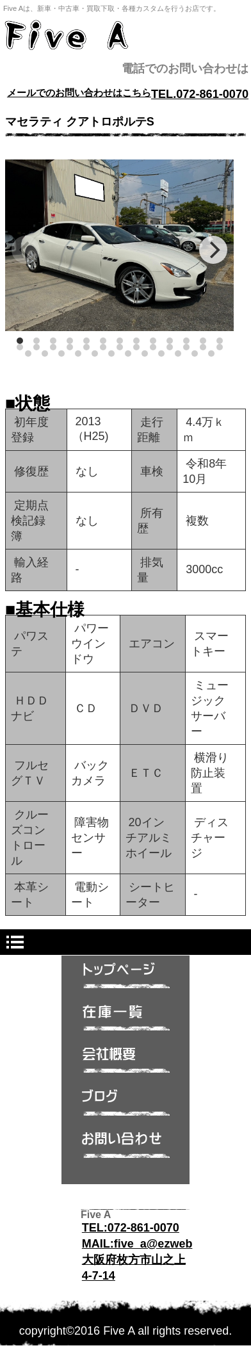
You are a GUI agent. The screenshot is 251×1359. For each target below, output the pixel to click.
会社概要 (125, 1064)
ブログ (125, 1106)
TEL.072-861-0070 (199, 94)
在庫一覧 (125, 1021)
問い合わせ (125, 1148)
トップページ (125, 979)
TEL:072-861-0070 (130, 1227)
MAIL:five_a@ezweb (137, 1243)
